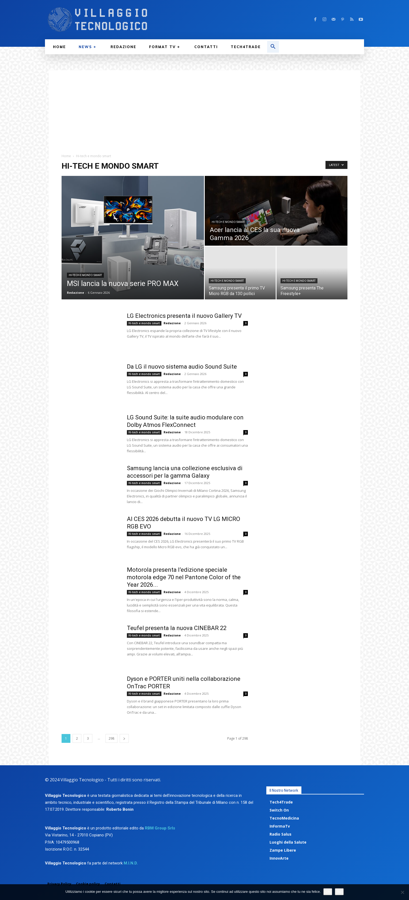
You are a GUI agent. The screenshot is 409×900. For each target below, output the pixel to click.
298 (111, 738)
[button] (273, 47)
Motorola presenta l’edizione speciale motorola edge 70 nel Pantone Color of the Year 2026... (184, 577)
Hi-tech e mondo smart (85, 275)
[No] (402, 892)
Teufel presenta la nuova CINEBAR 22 (176, 628)
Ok (327, 892)
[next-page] (124, 738)
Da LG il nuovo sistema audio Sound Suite (182, 366)
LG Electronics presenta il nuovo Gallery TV (184, 315)
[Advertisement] (204, 107)
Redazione (75, 293)
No (339, 892)
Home (66, 156)
